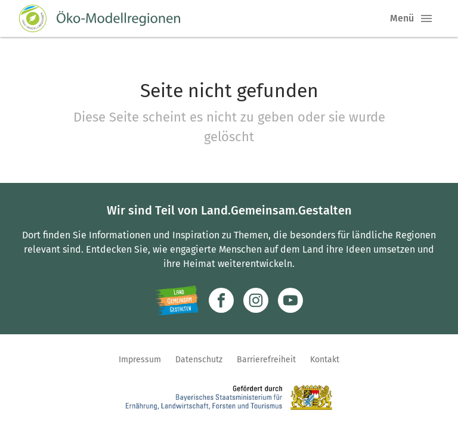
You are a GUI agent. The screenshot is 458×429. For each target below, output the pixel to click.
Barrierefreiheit (266, 360)
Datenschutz (198, 360)
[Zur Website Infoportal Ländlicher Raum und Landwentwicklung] (177, 300)
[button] (426, 18)
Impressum (140, 360)
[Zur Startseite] (99, 18)
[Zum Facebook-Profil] (221, 300)
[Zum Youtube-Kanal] (290, 300)
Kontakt (324, 360)
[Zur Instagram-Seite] (255, 300)
